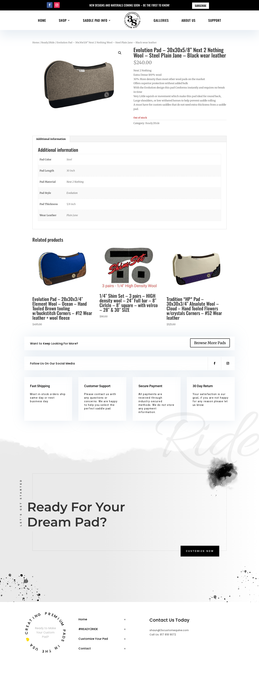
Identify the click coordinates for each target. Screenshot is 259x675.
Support (214, 20)
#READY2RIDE (88, 629)
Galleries (161, 20)
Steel (69, 159)
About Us (188, 20)
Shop (63, 20)
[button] (120, 53)
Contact (84, 648)
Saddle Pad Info (95, 20)
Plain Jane (72, 215)
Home (42, 20)
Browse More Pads (210, 343)
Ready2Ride (48, 42)
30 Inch (71, 170)
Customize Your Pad (93, 639)
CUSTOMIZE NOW (200, 551)
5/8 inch (71, 204)
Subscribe (200, 6)
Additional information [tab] (51, 139)
